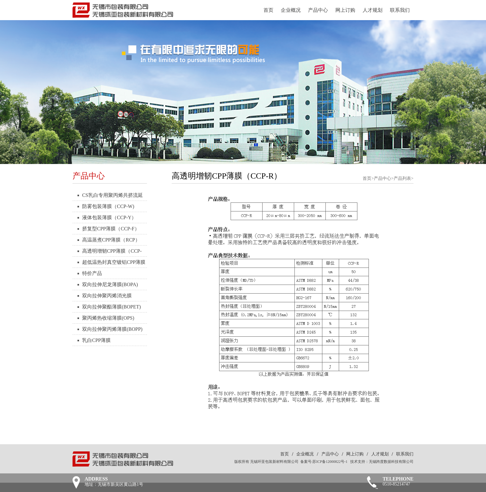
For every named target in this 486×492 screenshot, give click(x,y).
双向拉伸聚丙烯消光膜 (107, 295)
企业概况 (291, 10)
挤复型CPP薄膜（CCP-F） (110, 228)
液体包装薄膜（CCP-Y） (109, 217)
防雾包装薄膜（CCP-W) (108, 206)
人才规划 (372, 10)
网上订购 (345, 10)
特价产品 (92, 273)
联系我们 (400, 10)
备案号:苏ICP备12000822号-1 (323, 461)
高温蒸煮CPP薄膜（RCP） (111, 239)
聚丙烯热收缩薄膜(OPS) (108, 318)
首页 (268, 10)
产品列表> (403, 178)
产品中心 (318, 10)
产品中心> (384, 178)
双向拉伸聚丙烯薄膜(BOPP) (112, 329)
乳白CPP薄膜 (96, 340)
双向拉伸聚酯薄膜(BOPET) (111, 306)
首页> (368, 178)
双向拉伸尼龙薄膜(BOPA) (110, 284)
